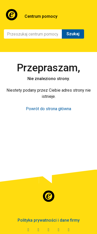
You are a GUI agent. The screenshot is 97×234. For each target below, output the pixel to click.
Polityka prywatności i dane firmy (49, 220)
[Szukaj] (33, 34)
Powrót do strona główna (48, 108)
